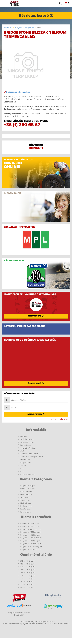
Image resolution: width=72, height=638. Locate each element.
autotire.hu (8, 28)
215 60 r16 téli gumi (27, 584)
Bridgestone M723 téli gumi (30, 535)
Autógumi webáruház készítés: (19, 614)
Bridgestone (29, 28)
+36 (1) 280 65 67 (22, 125)
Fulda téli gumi (25, 512)
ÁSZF (22, 451)
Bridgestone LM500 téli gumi (30, 544)
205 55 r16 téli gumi (27, 561)
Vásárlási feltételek (27, 439)
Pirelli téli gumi (25, 503)
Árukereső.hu (27, 605)
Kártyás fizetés (25, 445)
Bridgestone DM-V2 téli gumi (30, 549)
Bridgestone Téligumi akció (17, 92)
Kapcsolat (23, 436)
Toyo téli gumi (25, 500)
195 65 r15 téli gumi (27, 564)
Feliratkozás (36, 316)
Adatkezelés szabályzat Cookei (31, 457)
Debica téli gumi (26, 491)
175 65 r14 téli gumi (27, 567)
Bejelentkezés (36, 414)
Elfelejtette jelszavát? (59, 419)
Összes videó (36, 383)
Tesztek (23, 465)
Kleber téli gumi (26, 494)
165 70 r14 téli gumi (27, 581)
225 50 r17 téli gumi (27, 587)
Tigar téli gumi (25, 497)
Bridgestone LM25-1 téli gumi (31, 538)
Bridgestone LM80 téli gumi (30, 541)
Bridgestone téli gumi (28, 485)
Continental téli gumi (27, 488)
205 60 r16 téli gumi (27, 573)
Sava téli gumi (25, 509)
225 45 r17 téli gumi (27, 578)
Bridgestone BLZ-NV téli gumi (31, 547)
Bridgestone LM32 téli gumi (30, 526)
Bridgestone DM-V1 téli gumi (30, 529)
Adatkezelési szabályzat (29, 454)
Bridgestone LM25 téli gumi (30, 523)
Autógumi (18, 28)
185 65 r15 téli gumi (27, 570)
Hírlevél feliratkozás (27, 474)
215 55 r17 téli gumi (27, 575)
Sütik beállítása (25, 459)
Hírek (22, 468)
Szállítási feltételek (27, 442)
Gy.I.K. (22, 471)
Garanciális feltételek (28, 448)
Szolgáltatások (25, 462)
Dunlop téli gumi (26, 506)
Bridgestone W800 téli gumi (30, 532)
